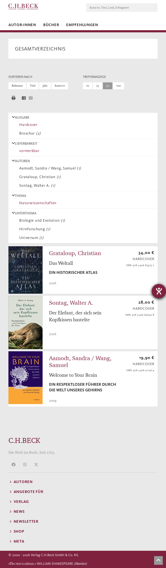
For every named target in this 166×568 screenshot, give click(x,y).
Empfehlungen (82, 24)
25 (97, 86)
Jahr (45, 86)
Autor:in (60, 86)
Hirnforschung (33, 229)
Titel (32, 86)
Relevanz (17, 86)
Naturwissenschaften (37, 203)
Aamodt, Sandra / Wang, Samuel (49, 168)
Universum (30, 237)
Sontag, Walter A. (36, 185)
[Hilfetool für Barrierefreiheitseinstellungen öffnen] (159, 291)
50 (107, 86)
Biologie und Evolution (41, 220)
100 (118, 86)
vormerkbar (28, 150)
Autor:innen (22, 24)
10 (87, 86)
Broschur (29, 133)
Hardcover (27, 124)
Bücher (51, 24)
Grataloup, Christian (39, 176)
